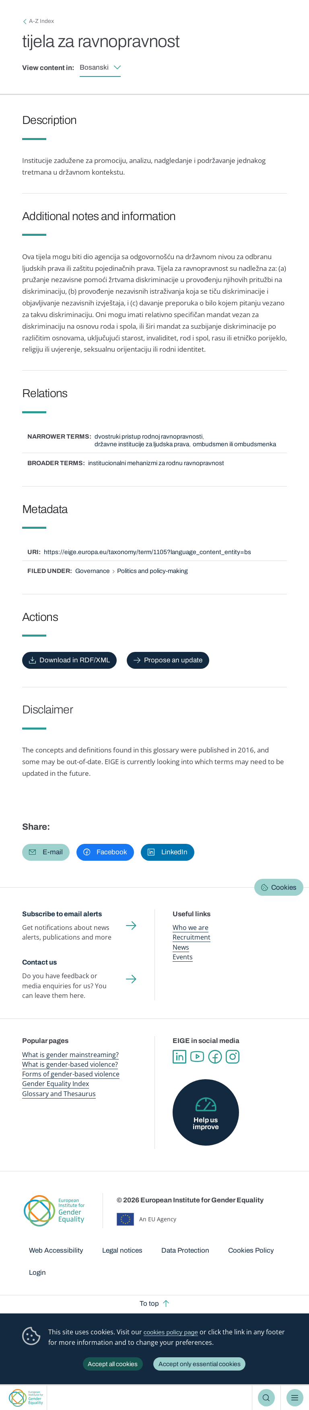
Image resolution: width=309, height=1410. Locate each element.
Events (183, 956)
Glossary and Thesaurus (59, 1093)
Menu (295, 1397)
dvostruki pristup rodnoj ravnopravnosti (148, 436)
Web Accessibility (56, 1250)
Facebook (215, 1057)
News (181, 947)
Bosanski (94, 67)
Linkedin (179, 1057)
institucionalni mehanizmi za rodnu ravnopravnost (156, 463)
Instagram (232, 1057)
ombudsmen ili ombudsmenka (234, 444)
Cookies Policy (251, 1250)
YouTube (197, 1057)
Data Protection (185, 1250)
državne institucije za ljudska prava (142, 444)
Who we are (190, 927)
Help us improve (206, 1123)
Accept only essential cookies (200, 1364)
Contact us (39, 962)
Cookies (284, 887)
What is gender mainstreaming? (70, 1054)
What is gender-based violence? (70, 1064)
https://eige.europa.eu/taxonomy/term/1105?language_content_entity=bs (147, 551)
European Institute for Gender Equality (26, 1397)
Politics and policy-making (152, 570)
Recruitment (191, 937)
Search (266, 1397)
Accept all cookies (113, 1364)
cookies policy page (171, 1332)
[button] (46, 852)
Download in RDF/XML (74, 660)
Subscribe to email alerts (62, 914)
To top (149, 1303)
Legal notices (122, 1250)
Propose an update (173, 660)
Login (37, 1272)
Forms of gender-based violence (70, 1074)
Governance (92, 570)
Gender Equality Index (55, 1083)
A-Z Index (41, 21)
